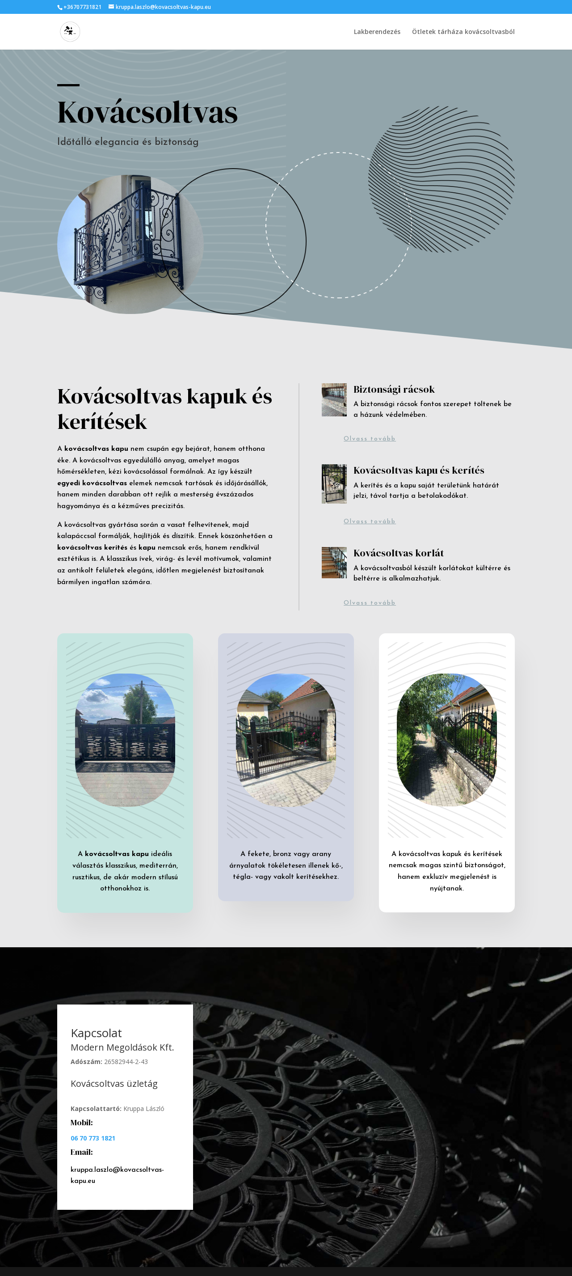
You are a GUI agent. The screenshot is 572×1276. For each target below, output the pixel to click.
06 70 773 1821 (93, 1138)
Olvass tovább (370, 439)
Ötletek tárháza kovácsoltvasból (463, 32)
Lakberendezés (377, 32)
